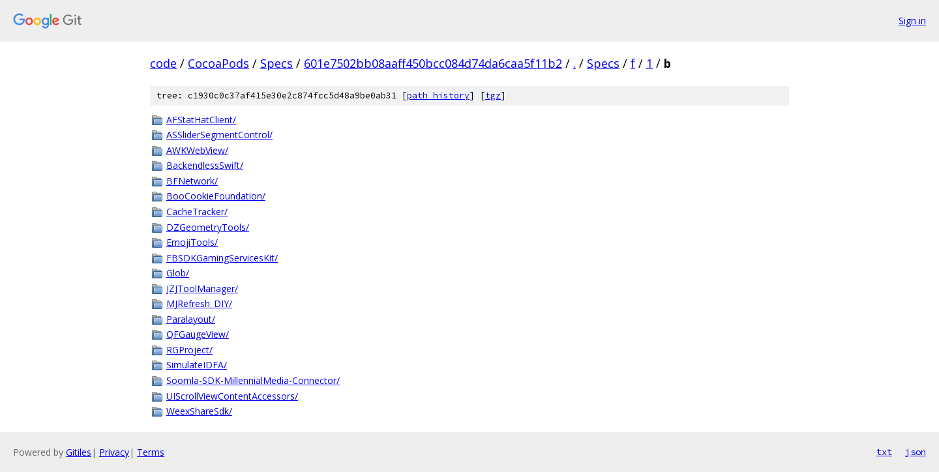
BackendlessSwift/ (204, 165)
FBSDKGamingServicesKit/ (222, 258)
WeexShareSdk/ (199, 411)
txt (884, 452)
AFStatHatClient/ (201, 119)
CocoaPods (218, 63)
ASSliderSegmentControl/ (219, 134)
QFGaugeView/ (197, 334)
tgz (493, 95)
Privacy (114, 452)
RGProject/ (189, 350)
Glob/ (177, 273)
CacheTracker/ (197, 211)
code (163, 63)
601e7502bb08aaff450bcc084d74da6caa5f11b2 (433, 63)
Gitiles (78, 452)
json (915, 452)
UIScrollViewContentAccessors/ (232, 396)
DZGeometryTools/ (207, 227)
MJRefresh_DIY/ (199, 303)
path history (438, 95)
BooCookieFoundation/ (215, 196)
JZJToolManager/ (202, 288)
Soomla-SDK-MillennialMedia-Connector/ (253, 380)
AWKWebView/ (197, 150)
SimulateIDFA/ (196, 365)
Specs (276, 63)
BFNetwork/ (192, 181)
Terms (150, 452)
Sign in (912, 20)
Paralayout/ (190, 319)
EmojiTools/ (192, 242)
